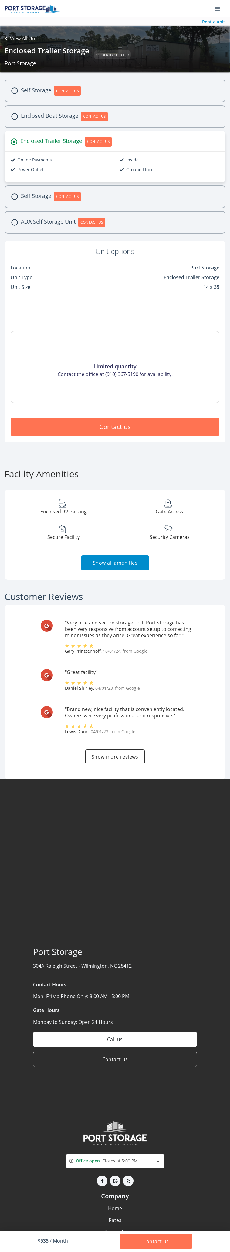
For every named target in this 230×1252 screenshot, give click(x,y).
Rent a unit (213, 22)
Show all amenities (115, 563)
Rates (115, 1220)
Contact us (115, 427)
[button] (102, 1181)
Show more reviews (115, 756)
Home (115, 1208)
